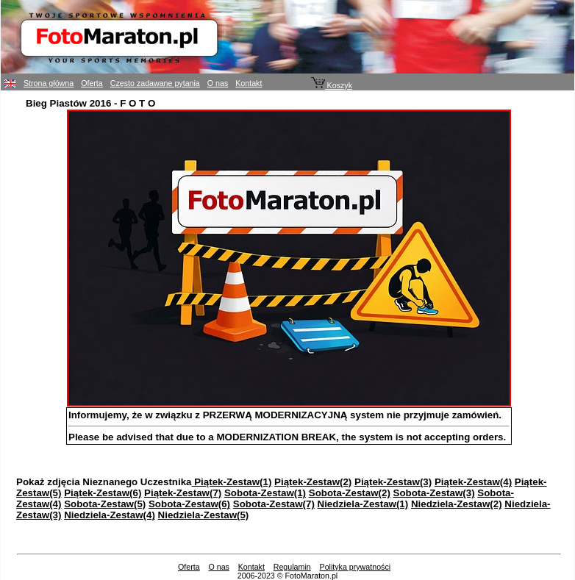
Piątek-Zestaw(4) (473, 481)
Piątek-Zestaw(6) (102, 492)
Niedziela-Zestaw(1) (363, 503)
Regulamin (292, 566)
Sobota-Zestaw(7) (274, 503)
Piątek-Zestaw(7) (182, 492)
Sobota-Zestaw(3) (434, 492)
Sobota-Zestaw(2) (349, 492)
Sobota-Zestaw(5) (105, 503)
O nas (217, 83)
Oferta (92, 83)
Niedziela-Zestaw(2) (456, 503)
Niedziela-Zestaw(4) (109, 514)
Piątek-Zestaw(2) (312, 481)
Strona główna (49, 83)
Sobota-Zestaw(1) (265, 492)
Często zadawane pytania (155, 83)
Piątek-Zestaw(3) (393, 481)
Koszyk (331, 85)
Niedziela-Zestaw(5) (203, 514)
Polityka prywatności (355, 566)
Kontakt (248, 83)
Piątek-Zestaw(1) (232, 481)
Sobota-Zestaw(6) (189, 503)
